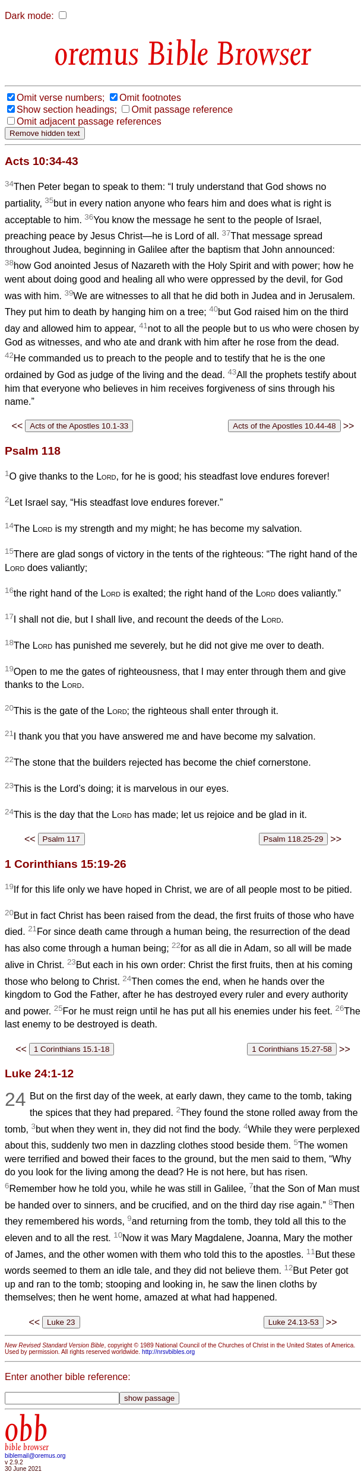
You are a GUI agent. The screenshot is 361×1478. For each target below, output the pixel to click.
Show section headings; (67, 109)
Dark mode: (29, 16)
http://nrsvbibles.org (168, 1352)
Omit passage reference (182, 109)
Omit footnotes (150, 98)
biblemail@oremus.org (35, 1455)
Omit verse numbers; (60, 98)
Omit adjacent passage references (89, 121)
